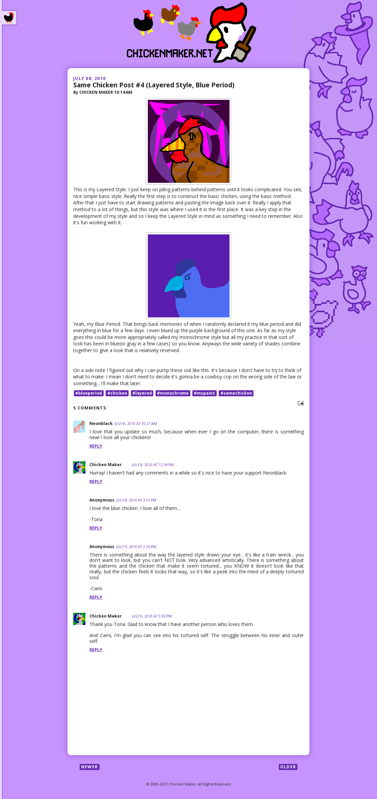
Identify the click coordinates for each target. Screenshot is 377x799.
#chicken (117, 393)
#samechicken (236, 393)
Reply (95, 446)
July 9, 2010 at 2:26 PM (136, 546)
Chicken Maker (105, 464)
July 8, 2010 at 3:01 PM (136, 500)
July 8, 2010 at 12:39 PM (153, 464)
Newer (89, 767)
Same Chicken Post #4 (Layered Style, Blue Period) (154, 84)
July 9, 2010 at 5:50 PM (152, 616)
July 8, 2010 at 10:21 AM (136, 423)
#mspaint (204, 393)
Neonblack (101, 423)
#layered (142, 393)
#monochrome (173, 393)
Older (288, 767)
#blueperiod (88, 393)
